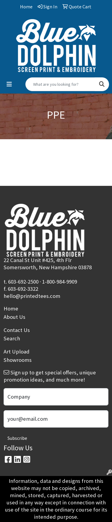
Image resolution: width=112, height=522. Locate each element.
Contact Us (17, 330)
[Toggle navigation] (9, 84)
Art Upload (17, 351)
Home (11, 308)
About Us (14, 316)
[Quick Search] (60, 84)
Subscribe (17, 438)
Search (12, 338)
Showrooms (18, 359)
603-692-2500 (23, 281)
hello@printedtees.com (32, 296)
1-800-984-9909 (59, 281)
